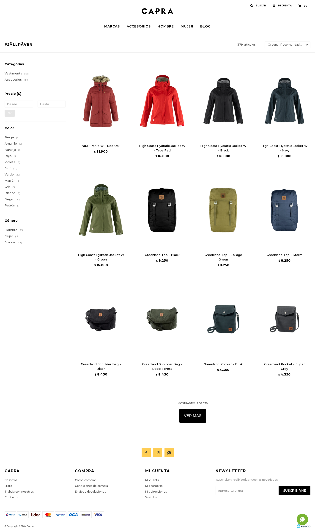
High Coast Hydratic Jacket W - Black (223, 148)
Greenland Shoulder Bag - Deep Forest (162, 366)
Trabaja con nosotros (19, 491)
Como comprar (85, 480)
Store (8, 486)
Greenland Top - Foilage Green (223, 257)
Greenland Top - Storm (284, 255)
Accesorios (139, 26)
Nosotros (11, 480)
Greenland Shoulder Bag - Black (101, 366)
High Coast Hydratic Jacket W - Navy (284, 148)
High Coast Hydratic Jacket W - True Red (162, 148)
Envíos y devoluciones (90, 491)
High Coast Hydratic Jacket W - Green (101, 257)
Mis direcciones (156, 491)
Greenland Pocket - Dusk (223, 364)
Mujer (187, 26)
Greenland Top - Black (162, 255)
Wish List (151, 497)
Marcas (112, 26)
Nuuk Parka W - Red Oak (101, 146)
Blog (205, 26)
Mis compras (153, 486)
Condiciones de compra (91, 486)
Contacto (11, 497)
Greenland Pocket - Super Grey (284, 366)
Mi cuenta (152, 480)
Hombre (166, 26)
